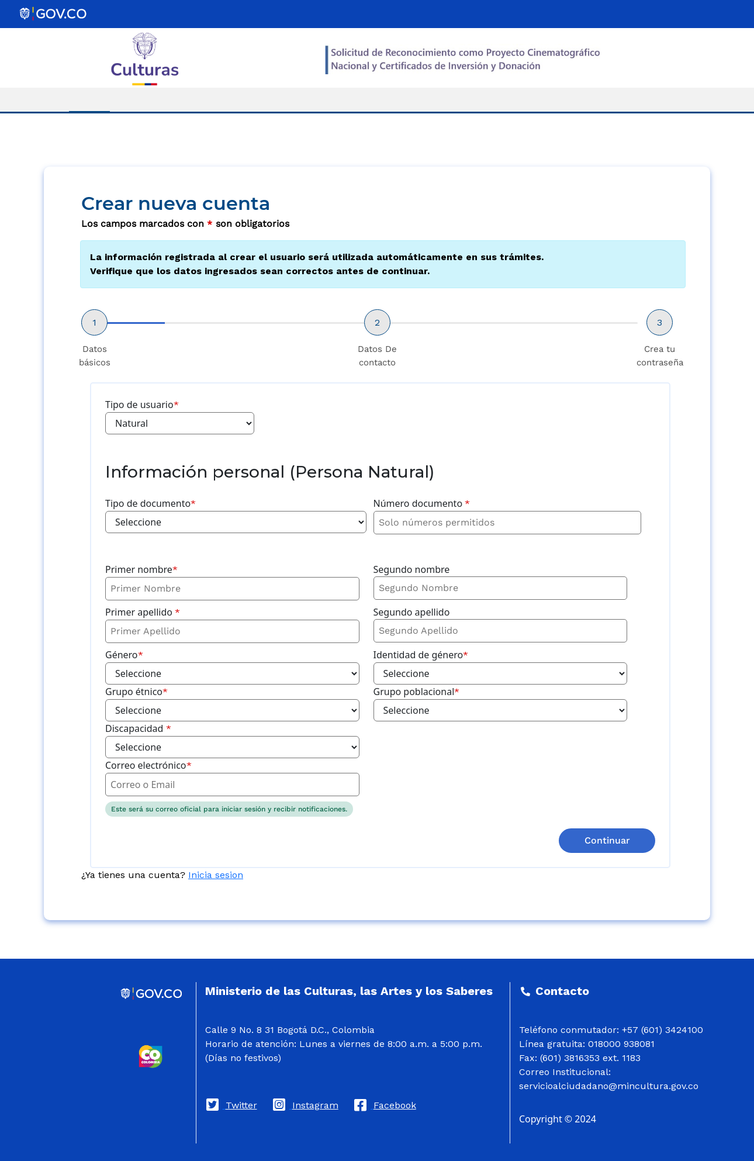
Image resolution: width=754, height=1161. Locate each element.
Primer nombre (141, 569)
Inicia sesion (215, 874)
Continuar (607, 840)
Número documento (422, 503)
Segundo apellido (411, 612)
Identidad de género (421, 654)
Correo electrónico (148, 765)
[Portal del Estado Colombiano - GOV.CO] (54, 14)
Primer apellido (142, 612)
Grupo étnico (136, 691)
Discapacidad (138, 728)
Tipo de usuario (142, 404)
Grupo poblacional (416, 691)
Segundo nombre (411, 569)
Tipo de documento (150, 503)
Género (124, 654)
